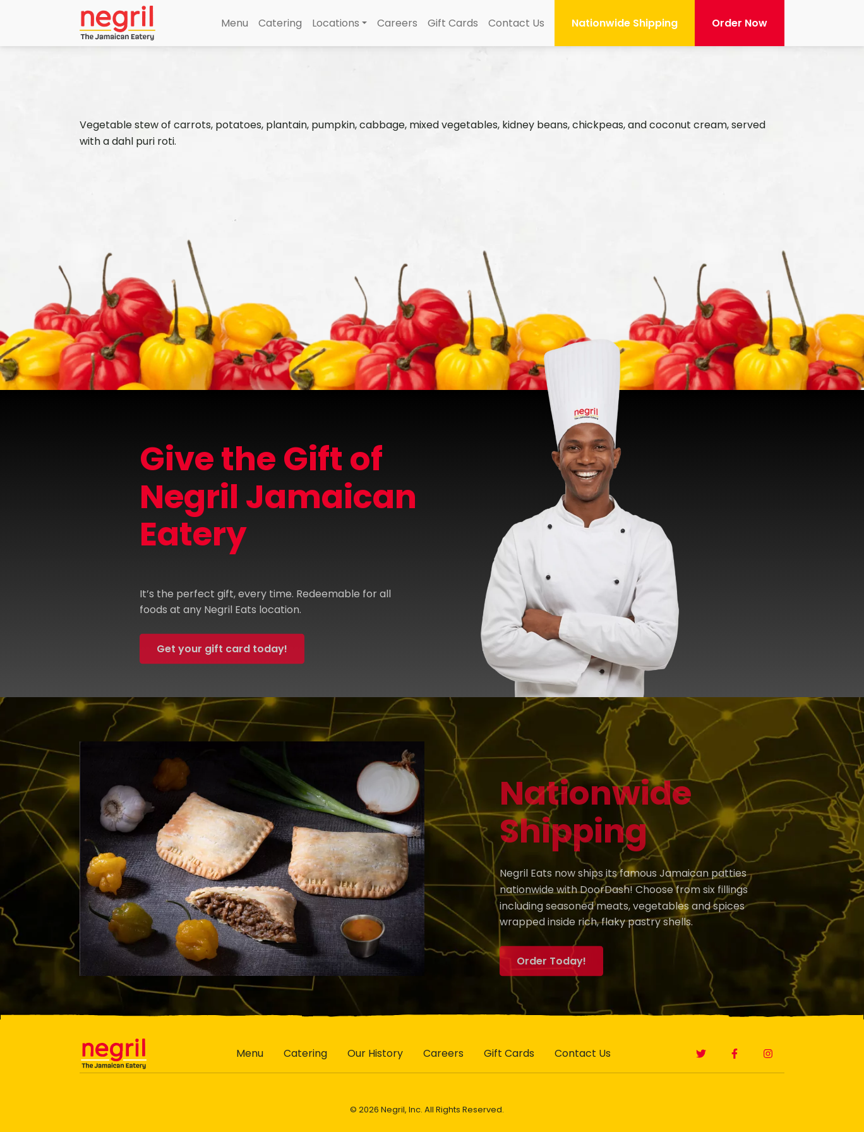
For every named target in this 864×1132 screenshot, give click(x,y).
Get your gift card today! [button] (222, 662)
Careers (397, 23)
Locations (335, 23)
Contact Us (516, 23)
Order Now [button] (739, 23)
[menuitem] (234, 23)
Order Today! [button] (551, 974)
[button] (701, 1054)
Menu (234, 23)
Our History (375, 1053)
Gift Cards (453, 23)
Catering (280, 23)
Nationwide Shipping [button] (625, 23)
